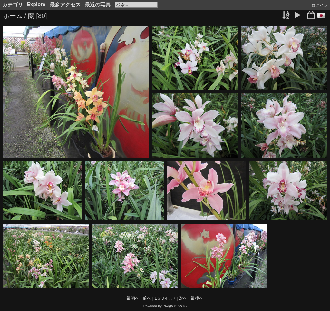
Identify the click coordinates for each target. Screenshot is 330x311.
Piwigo (168, 306)
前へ (147, 298)
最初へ (133, 298)
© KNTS (180, 306)
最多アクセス (65, 4)
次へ (183, 298)
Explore (36, 4)
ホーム (13, 15)
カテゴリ (12, 4)
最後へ (197, 298)
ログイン (319, 5)
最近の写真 (98, 4)
